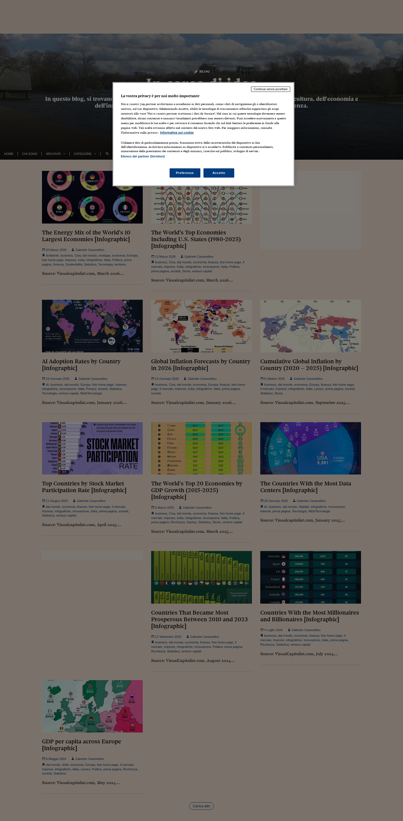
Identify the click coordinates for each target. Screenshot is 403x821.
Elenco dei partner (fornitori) (143, 156)
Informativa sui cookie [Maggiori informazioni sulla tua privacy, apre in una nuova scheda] (177, 132)
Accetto (218, 173)
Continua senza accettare (271, 89)
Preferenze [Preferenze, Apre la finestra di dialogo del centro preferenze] (185, 173)
